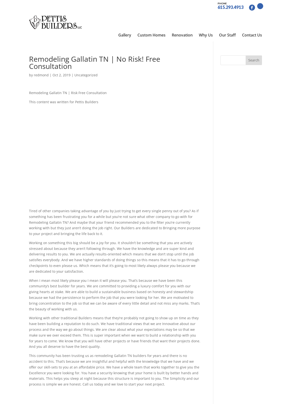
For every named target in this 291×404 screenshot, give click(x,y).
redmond (41, 59)
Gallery (124, 16)
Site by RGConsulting (136, 397)
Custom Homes (151, 16)
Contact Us (252, 16)
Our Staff (227, 16)
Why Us (206, 16)
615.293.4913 (230, 5)
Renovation (182, 16)
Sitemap (108, 397)
